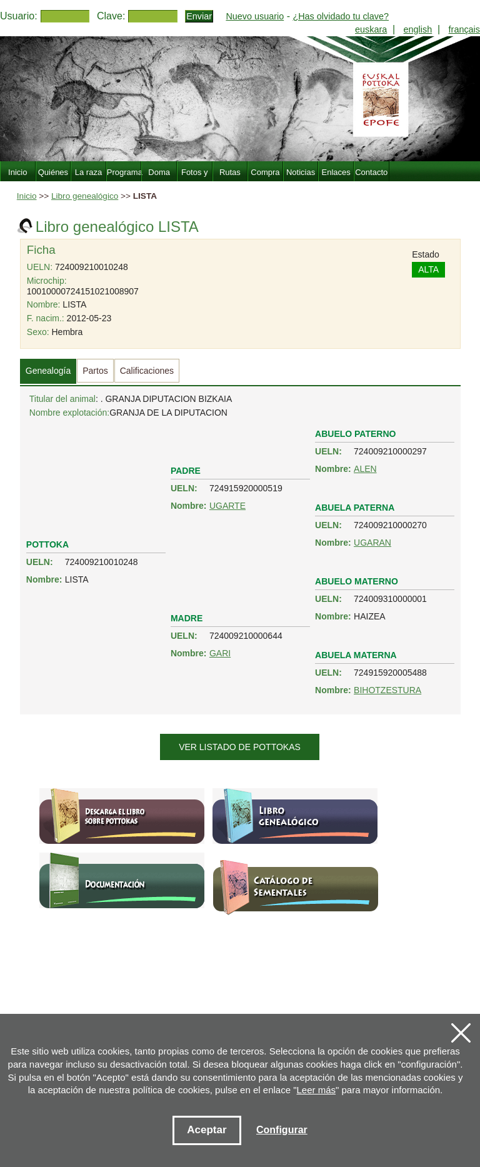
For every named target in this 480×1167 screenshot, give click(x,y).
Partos (95, 371)
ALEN (365, 469)
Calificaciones (147, 371)
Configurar (282, 1129)
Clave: (111, 16)
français (464, 29)
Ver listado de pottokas (240, 747)
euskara (371, 29)
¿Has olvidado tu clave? (340, 16)
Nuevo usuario (255, 16)
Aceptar (206, 1130)
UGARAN (372, 543)
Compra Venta (265, 179)
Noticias (300, 172)
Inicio (27, 196)
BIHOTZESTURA (387, 690)
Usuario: (19, 16)
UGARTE (227, 506)
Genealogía (48, 371)
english (418, 29)
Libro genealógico (84, 196)
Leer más (316, 1089)
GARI (220, 653)
